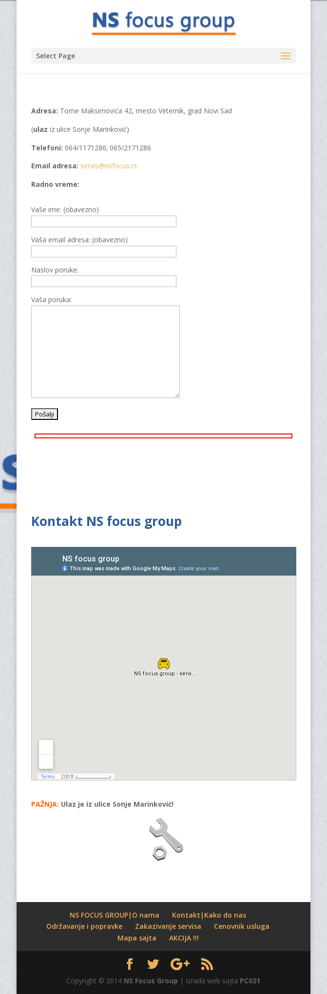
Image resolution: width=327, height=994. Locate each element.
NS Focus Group (151, 980)
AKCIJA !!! (184, 937)
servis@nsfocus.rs (108, 165)
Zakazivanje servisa (168, 926)
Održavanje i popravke (84, 926)
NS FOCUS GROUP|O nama (114, 915)
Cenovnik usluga (241, 926)
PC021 (250, 980)
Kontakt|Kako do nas (209, 915)
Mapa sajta (136, 937)
